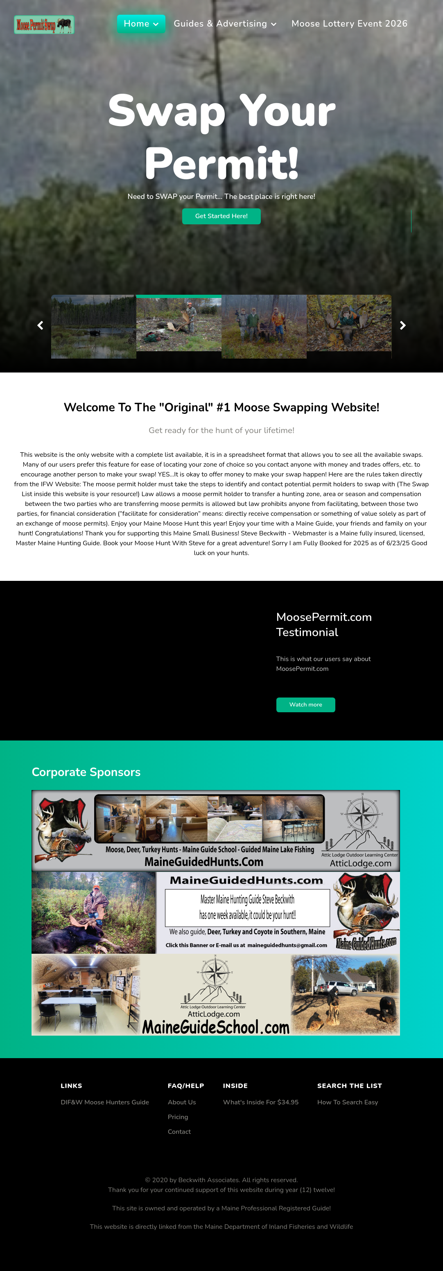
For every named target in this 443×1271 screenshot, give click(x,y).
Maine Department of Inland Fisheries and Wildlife (279, 1226)
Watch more (305, 704)
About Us (182, 1102)
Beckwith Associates (209, 1180)
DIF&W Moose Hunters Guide (105, 1102)
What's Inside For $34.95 (261, 1102)
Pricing (178, 1117)
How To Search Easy (347, 1102)
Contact (179, 1131)
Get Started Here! (221, 163)
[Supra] (44, 23)
